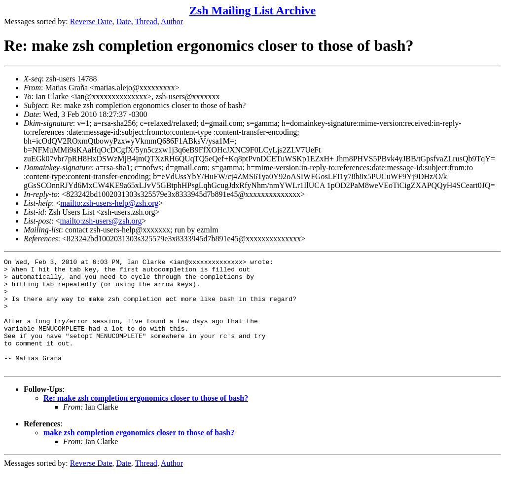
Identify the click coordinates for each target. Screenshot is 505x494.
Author (172, 21)
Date (123, 21)
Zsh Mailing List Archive (252, 10)
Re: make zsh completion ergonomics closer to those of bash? (145, 420)
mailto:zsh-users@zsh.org (101, 221)
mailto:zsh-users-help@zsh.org (109, 203)
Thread (146, 21)
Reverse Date (91, 21)
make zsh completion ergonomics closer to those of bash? (138, 455)
